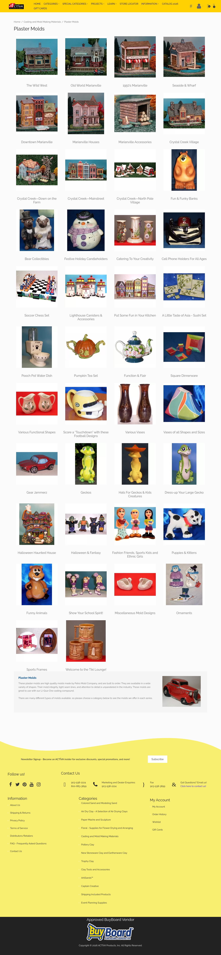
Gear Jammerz (37, 492)
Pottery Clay (87, 844)
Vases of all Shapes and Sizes (184, 432)
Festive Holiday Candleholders (85, 259)
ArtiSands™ (87, 877)
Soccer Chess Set (36, 315)
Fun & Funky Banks (184, 198)
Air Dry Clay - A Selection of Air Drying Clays (104, 811)
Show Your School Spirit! (86, 613)
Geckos (86, 492)
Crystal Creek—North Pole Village (135, 200)
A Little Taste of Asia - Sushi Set (184, 315)
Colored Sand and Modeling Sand (99, 803)
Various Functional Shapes (37, 432)
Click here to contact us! (193, 786)
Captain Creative (90, 886)
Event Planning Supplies (94, 902)
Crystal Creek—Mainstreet (86, 198)
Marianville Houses (86, 142)
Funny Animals (37, 613)
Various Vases (135, 432)
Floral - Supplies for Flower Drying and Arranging (107, 828)
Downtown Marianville (36, 142)
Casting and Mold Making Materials (42, 21)
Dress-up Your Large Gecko (184, 492)
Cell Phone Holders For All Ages (184, 259)
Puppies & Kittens (184, 553)
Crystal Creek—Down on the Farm (37, 200)
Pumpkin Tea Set (86, 376)
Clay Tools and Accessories (95, 869)
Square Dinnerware (184, 376)
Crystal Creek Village (184, 142)
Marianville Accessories (135, 142)
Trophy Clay (87, 861)
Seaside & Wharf (184, 85)
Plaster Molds (71, 21)
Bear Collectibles (37, 259)
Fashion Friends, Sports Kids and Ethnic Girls (135, 554)
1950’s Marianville (135, 85)
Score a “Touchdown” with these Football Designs (86, 434)
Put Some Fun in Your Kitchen (135, 315)
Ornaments (184, 613)
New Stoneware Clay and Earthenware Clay (104, 853)
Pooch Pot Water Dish (36, 376)
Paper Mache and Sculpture (96, 819)
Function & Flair (135, 376)
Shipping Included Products (96, 894)
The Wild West (36, 85)
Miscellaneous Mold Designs (135, 613)
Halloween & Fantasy (86, 553)
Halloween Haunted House (37, 553)
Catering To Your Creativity (135, 259)
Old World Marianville (86, 85)
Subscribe (157, 759)
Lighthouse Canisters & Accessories (86, 317)
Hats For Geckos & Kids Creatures (135, 494)
